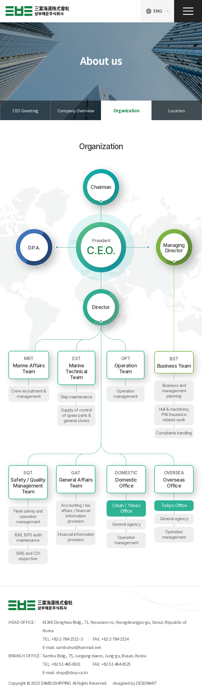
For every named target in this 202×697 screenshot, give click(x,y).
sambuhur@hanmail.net (78, 647)
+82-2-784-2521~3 (67, 639)
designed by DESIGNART (135, 683)
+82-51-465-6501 (67, 664)
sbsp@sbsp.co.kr (72, 672)
